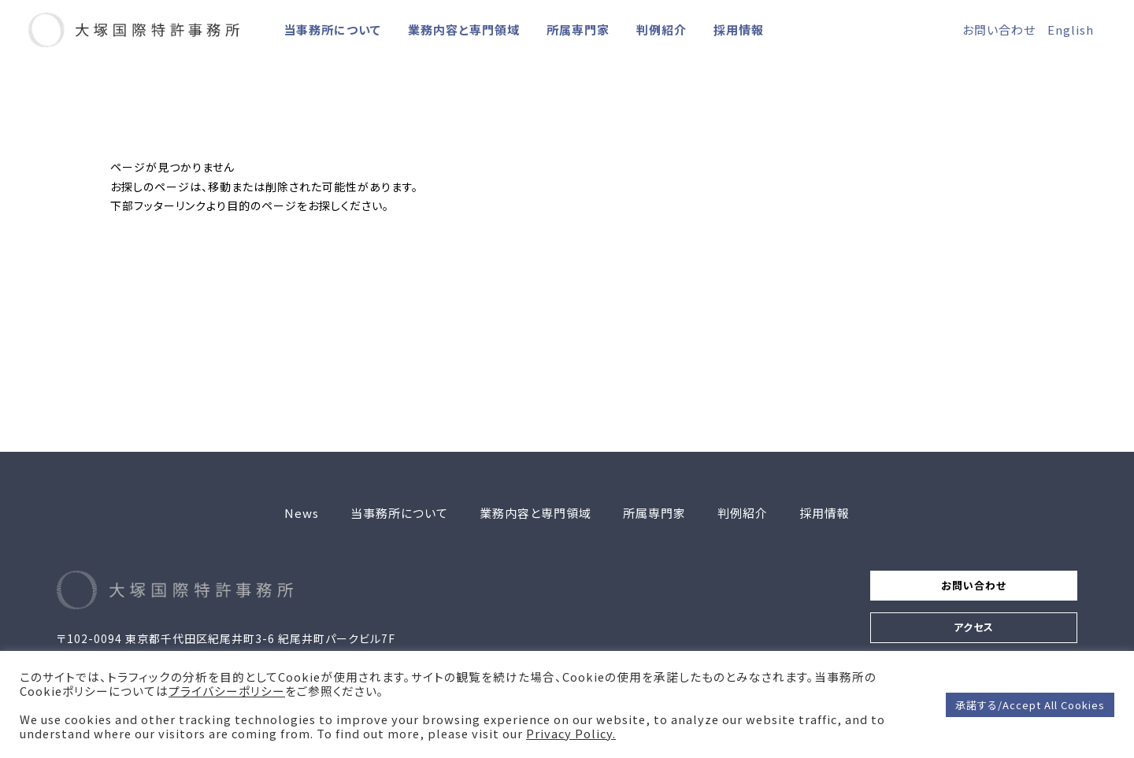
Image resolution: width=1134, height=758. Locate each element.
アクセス (959, 636)
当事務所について (332, 29)
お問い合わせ (999, 29)
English (1070, 29)
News (301, 513)
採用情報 (738, 29)
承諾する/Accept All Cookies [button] (1030, 704)
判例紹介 (661, 29)
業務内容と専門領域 (464, 29)
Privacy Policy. (571, 734)
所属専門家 (578, 29)
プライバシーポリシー (227, 691)
